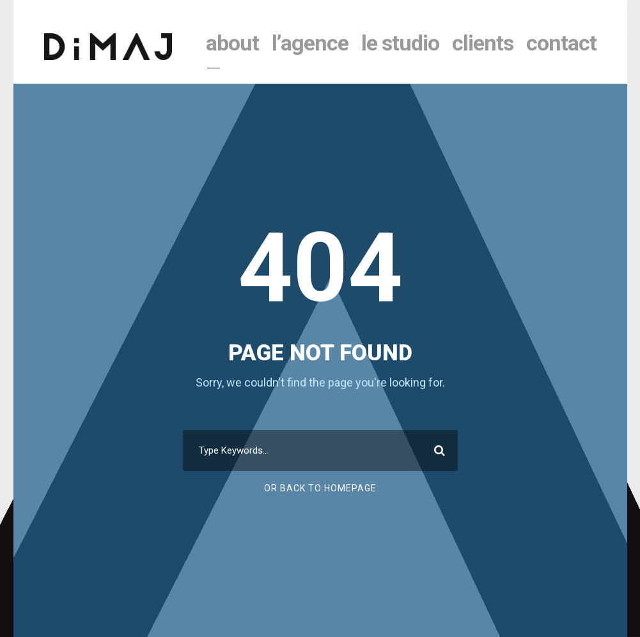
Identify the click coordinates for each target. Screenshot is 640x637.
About (232, 43)
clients (482, 43)
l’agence (310, 43)
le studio (400, 43)
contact (561, 43)
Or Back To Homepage (320, 488)
